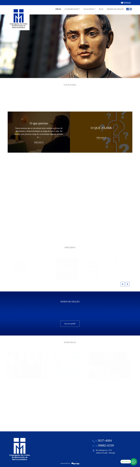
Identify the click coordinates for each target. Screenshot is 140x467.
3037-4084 (103, 440)
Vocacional (88, 9)
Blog (101, 9)
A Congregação (71, 9)
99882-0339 (104, 445)
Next (128, 284)
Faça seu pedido (70, 324)
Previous (123, 284)
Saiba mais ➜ (104, 229)
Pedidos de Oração (115, 9)
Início (58, 9)
